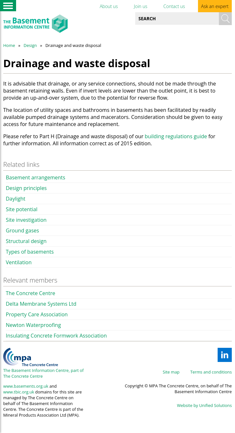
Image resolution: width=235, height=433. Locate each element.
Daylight (15, 198)
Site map (171, 372)
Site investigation (26, 219)
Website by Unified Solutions (204, 405)
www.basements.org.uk (25, 386)
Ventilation (19, 262)
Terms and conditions (211, 372)
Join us (140, 6)
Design (30, 45)
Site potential (21, 209)
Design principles (26, 188)
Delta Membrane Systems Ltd (41, 303)
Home (9, 45)
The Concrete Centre (30, 293)
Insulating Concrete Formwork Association (56, 335)
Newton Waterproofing (33, 325)
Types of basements (30, 251)
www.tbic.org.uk (18, 392)
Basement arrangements (35, 177)
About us (109, 6)
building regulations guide (176, 136)
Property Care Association (37, 314)
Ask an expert (215, 6)
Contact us (174, 6)
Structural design (26, 241)
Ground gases (22, 230)
